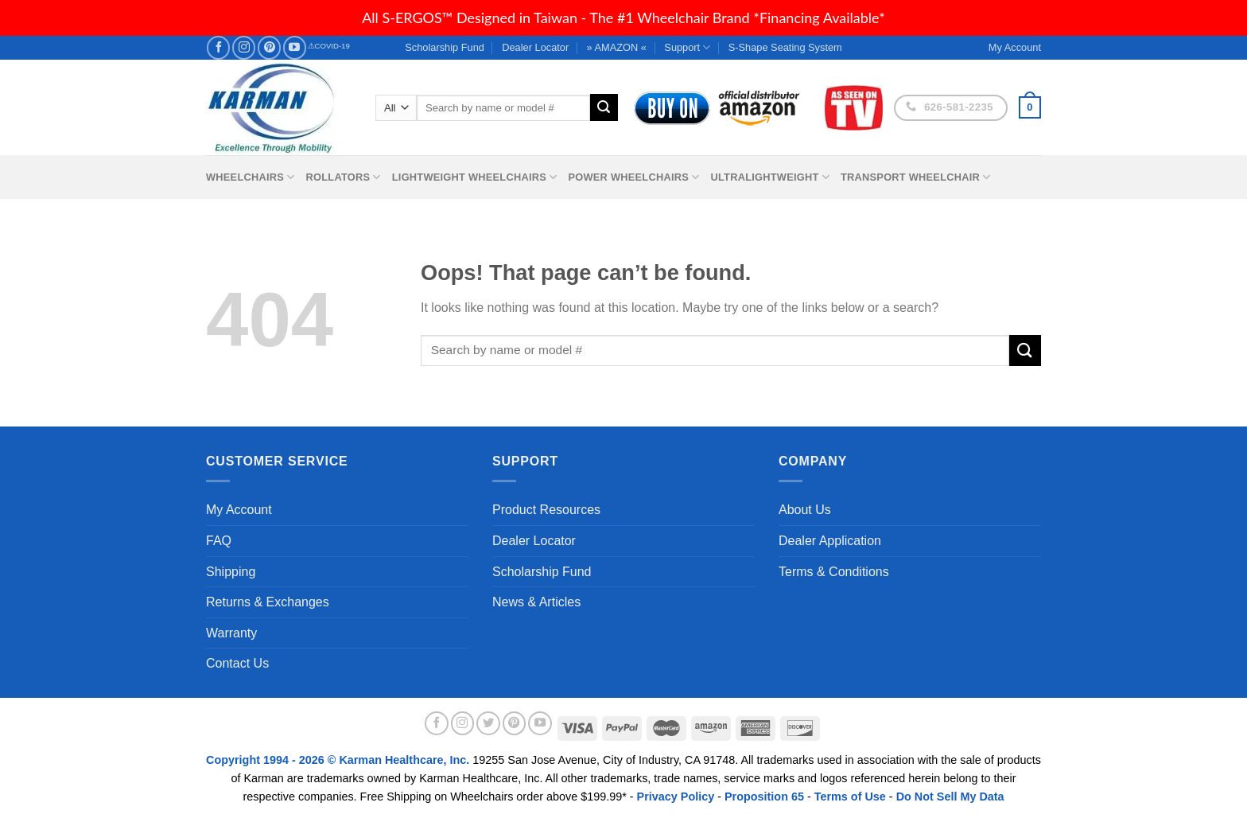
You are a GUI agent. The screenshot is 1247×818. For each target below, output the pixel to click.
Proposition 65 (764, 796)
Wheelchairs (250, 177)
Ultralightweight (769, 177)
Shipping (230, 571)
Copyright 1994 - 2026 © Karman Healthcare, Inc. (339, 760)
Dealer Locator (535, 47)
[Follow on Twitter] (488, 723)
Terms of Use (850, 796)
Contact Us (237, 663)
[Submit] (603, 107)
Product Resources (546, 509)
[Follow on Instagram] (243, 47)
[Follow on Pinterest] (269, 47)
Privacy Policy (676, 796)
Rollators (343, 177)
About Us (805, 509)
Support (687, 47)
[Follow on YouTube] (294, 47)
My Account (239, 509)
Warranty (231, 633)
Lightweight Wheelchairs (474, 177)
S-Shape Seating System (785, 47)
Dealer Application (830, 540)
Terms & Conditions (834, 571)
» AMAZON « (617, 47)
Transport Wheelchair (915, 177)
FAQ (218, 540)
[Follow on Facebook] (218, 47)
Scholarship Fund (444, 47)
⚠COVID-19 (329, 45)
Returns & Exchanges (267, 602)
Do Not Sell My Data (950, 796)
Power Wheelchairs (633, 177)
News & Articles (536, 602)
